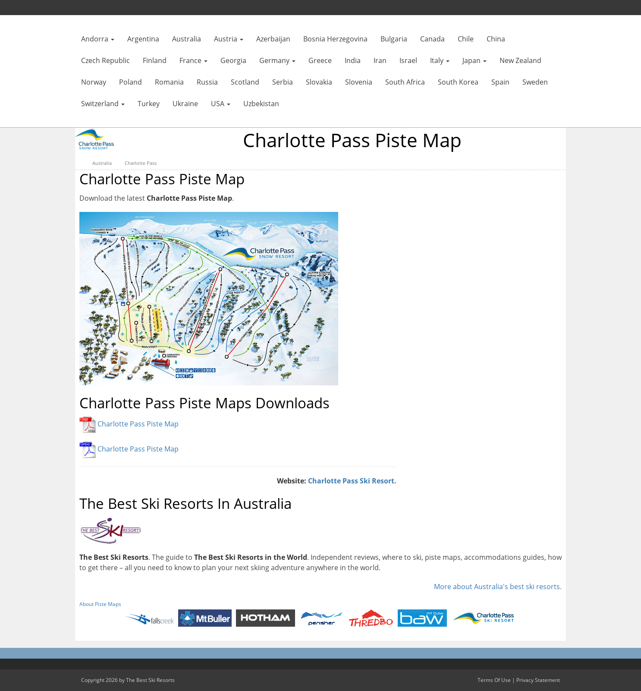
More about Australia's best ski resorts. (498, 586)
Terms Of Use (494, 680)
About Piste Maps (100, 604)
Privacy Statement (538, 680)
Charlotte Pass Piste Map (138, 424)
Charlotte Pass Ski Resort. (352, 481)
